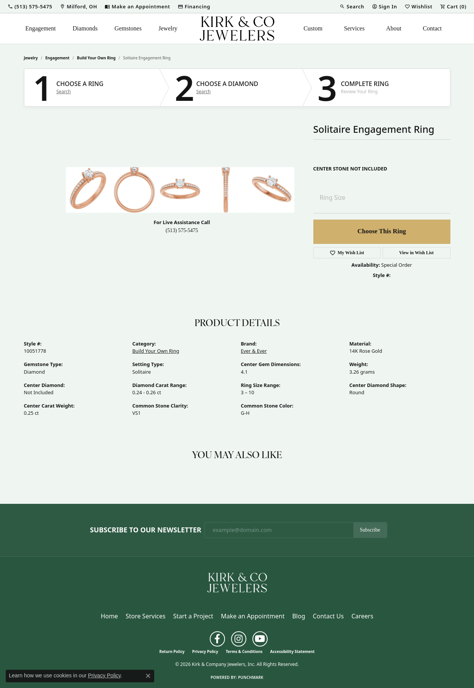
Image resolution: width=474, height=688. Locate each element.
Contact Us (328, 616)
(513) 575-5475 (182, 230)
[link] (78, 6)
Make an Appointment (252, 616)
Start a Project (193, 616)
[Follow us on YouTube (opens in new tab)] (260, 639)
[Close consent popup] (148, 676)
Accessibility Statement (292, 651)
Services (354, 28)
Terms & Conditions (244, 651)
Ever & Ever (254, 350)
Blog (298, 616)
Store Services (146, 616)
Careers (362, 616)
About (393, 28)
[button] (30, 6)
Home (109, 616)
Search (63, 91)
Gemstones (128, 28)
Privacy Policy (205, 651)
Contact (432, 28)
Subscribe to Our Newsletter (145, 530)
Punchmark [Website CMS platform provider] (250, 677)
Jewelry (167, 28)
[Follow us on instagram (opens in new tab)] (238, 639)
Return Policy (172, 651)
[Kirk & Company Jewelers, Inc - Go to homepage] (237, 582)
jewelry (31, 58)
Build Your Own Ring (96, 58)
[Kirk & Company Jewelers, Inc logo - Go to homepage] (237, 28)
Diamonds (85, 28)
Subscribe (370, 530)
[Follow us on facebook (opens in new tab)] (217, 639)
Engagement (40, 28)
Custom (312, 28)
